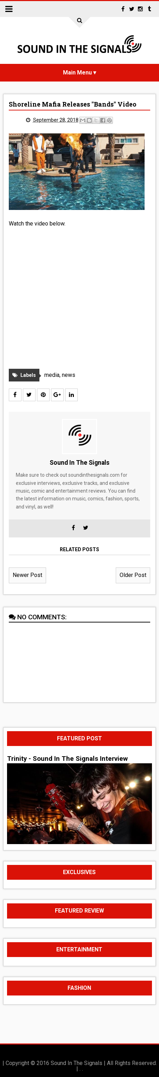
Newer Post (27, 575)
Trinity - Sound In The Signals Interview (67, 759)
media (51, 375)
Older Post (133, 575)
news (68, 375)
